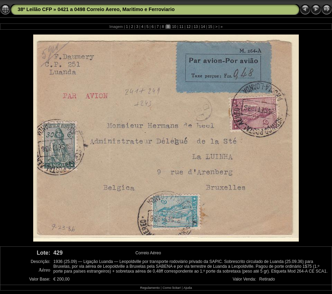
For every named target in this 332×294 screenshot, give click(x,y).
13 (196, 26)
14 (203, 26)
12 (188, 26)
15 (210, 26)
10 (174, 26)
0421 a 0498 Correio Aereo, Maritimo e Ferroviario (116, 9)
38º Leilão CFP (35, 9)
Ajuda (187, 288)
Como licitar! (172, 288)
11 (181, 26)
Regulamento (150, 288)
